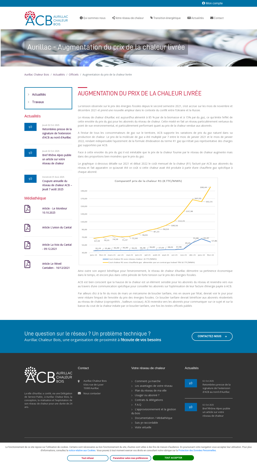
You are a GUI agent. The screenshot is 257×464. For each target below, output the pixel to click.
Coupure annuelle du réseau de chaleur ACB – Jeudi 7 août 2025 (57, 185)
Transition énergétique (165, 18)
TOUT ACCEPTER (173, 457)
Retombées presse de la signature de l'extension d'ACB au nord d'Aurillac (57, 133)
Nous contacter (92, 393)
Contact (217, 18)
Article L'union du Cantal (56, 227)
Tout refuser (88, 458)
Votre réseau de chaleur (128, 18)
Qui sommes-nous (92, 18)
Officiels (74, 74)
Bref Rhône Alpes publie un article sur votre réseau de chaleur (56, 159)
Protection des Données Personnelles (197, 450)
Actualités (195, 18)
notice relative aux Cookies (82, 450)
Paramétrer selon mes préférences (130, 458)
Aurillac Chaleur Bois (36, 74)
